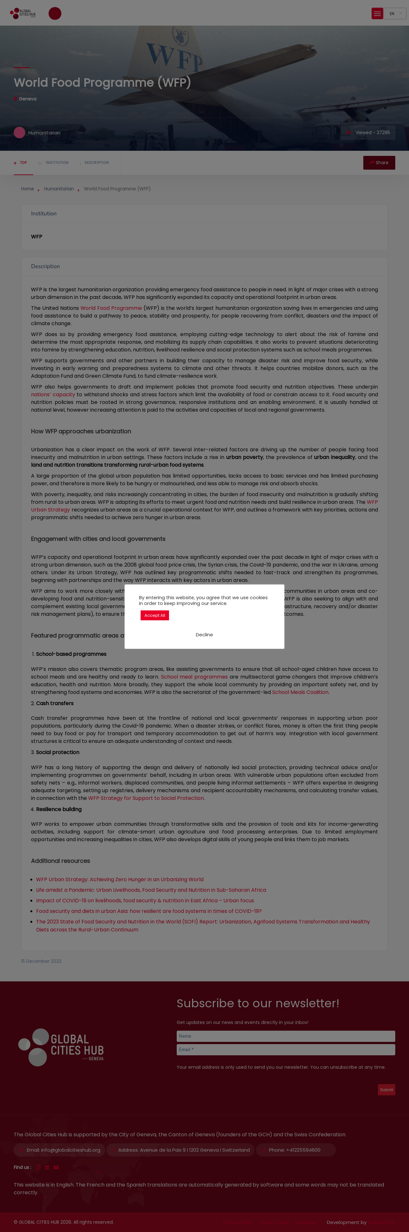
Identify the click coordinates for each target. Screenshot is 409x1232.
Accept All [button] (154, 615)
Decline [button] (204, 634)
